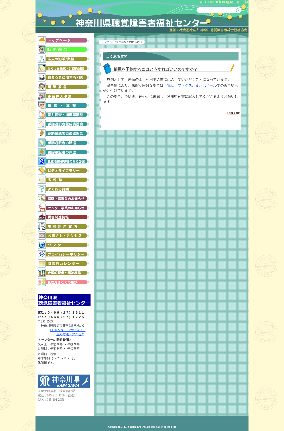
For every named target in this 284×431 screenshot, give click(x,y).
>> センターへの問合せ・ (67, 330)
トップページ (109, 42)
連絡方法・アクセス (70, 334)
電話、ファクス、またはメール (192, 85)
